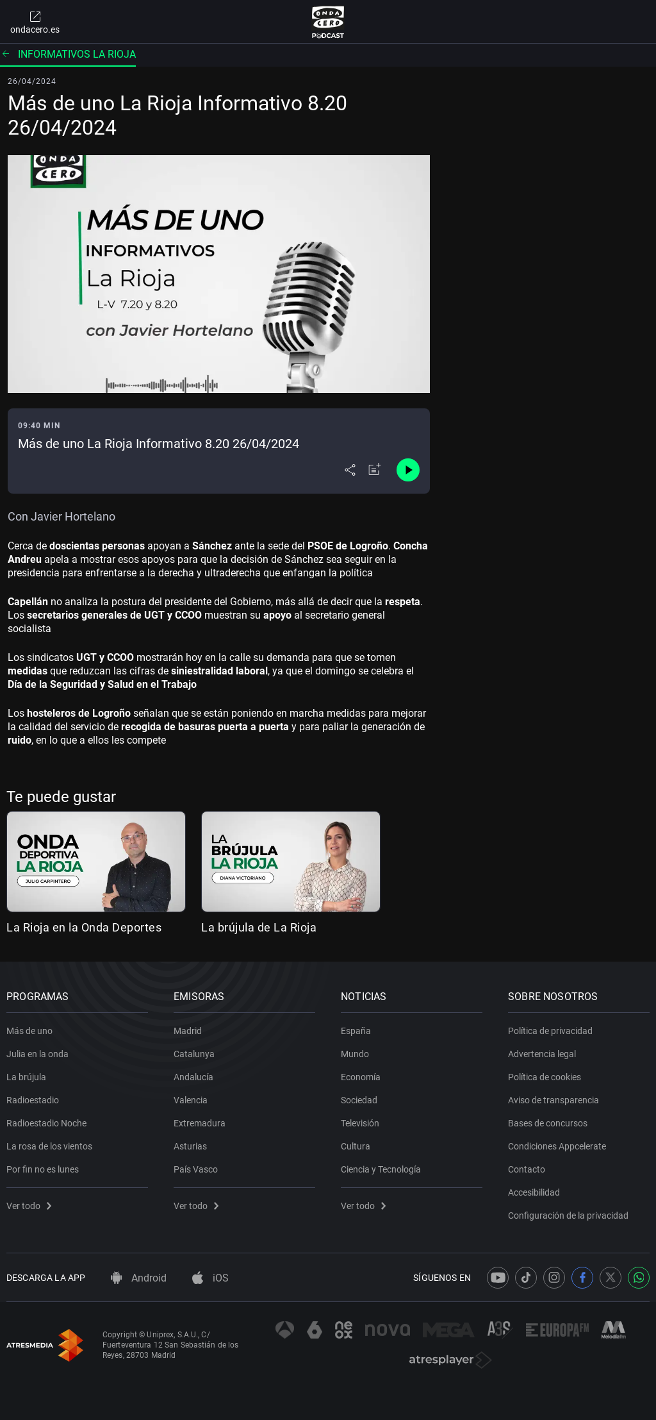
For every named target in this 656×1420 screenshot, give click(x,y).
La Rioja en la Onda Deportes (83, 927)
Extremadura (200, 1123)
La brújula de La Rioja (258, 927)
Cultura (355, 1146)
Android (139, 1278)
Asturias (190, 1146)
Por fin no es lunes (42, 1169)
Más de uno (29, 1031)
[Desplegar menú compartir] (350, 470)
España (356, 1031)
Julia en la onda (37, 1054)
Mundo (355, 1054)
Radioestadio (32, 1100)
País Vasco (196, 1169)
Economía (361, 1077)
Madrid (188, 1031)
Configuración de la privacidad (568, 1215)
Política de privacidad (550, 1031)
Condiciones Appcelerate (557, 1146)
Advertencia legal (542, 1054)
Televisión (360, 1123)
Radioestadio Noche (46, 1123)
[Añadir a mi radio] (374, 470)
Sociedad (359, 1100)
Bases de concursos (547, 1123)
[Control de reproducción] (408, 469)
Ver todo (28, 1206)
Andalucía (193, 1077)
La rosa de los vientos (49, 1146)
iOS (210, 1278)
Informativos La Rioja (68, 54)
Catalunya (194, 1054)
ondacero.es (35, 22)
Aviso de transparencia (553, 1100)
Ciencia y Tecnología (381, 1169)
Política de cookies (544, 1077)
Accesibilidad (534, 1192)
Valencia (191, 1100)
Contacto (526, 1169)
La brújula (26, 1077)
